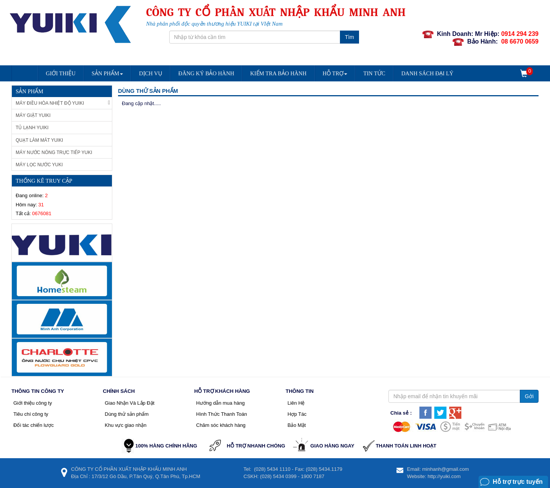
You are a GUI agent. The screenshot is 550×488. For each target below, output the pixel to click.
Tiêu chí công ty (30, 414)
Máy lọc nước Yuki (39, 164)
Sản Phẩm (107, 73)
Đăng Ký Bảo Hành (206, 73)
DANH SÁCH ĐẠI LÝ (427, 73)
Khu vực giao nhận (125, 425)
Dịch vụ (150, 73)
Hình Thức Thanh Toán (221, 414)
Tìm (349, 37)
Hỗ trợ (335, 73)
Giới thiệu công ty (32, 403)
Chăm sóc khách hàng (221, 425)
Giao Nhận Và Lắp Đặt (129, 403)
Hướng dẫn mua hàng (220, 403)
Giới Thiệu (61, 73)
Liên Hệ (296, 403)
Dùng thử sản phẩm (127, 414)
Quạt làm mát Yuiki (39, 140)
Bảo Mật (297, 425)
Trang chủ (24, 75)
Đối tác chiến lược (33, 425)
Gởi (529, 396)
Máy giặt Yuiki (33, 115)
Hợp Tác (297, 414)
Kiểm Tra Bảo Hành (278, 73)
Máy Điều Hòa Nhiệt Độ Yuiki (63, 103)
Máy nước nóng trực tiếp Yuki (54, 152)
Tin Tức (374, 73)
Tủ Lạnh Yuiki (32, 127)
